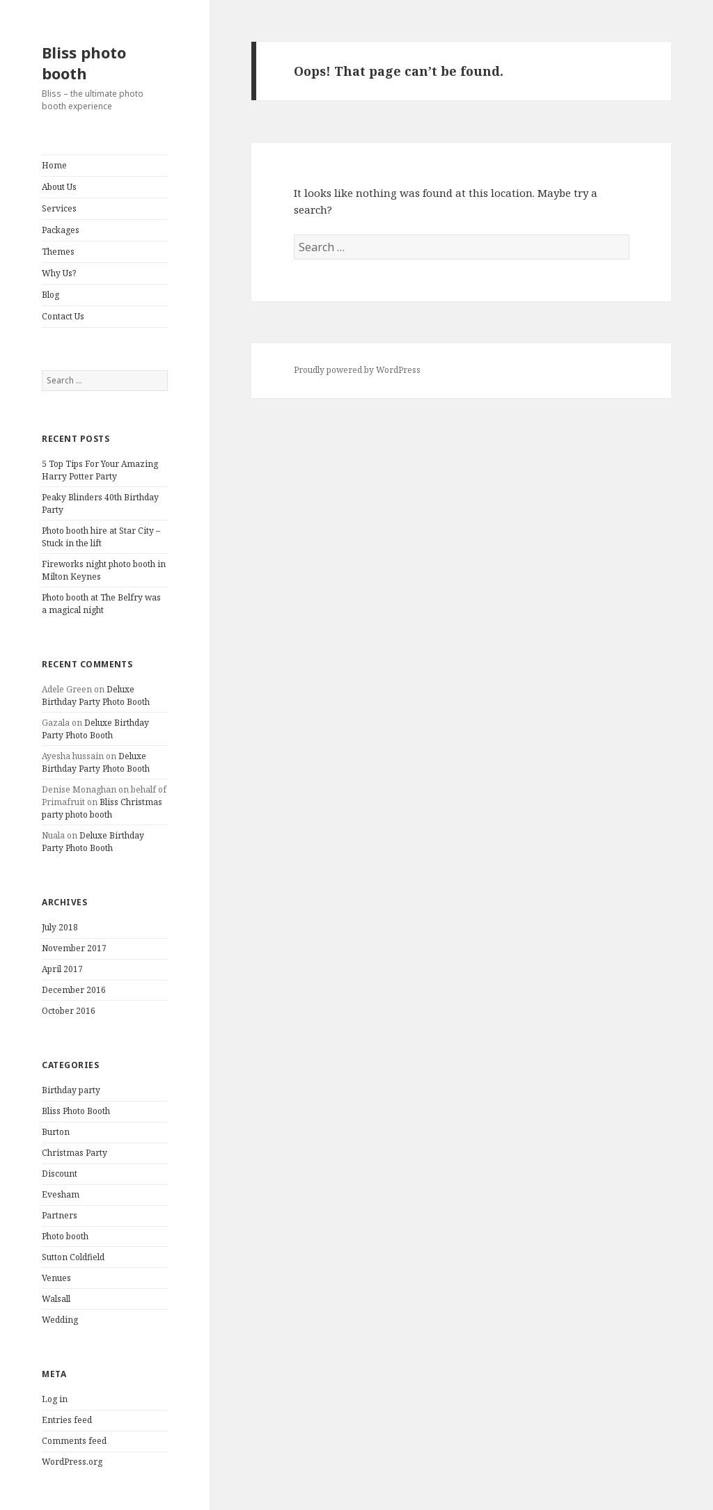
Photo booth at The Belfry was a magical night (101, 603)
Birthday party (71, 1090)
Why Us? (59, 273)
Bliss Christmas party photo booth (102, 808)
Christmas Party (74, 1153)
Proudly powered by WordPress (357, 370)
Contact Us (63, 316)
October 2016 (68, 1011)
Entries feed (67, 1420)
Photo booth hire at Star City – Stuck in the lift (101, 537)
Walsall (56, 1299)
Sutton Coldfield (73, 1257)
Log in (55, 1399)
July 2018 (60, 927)
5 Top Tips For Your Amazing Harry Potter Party (100, 470)
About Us (59, 187)
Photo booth (65, 1236)
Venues (56, 1278)
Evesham (60, 1194)
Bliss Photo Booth (76, 1111)
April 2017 (62, 969)
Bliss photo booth (84, 63)
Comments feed (74, 1441)
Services (59, 208)
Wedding (60, 1320)
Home (54, 165)
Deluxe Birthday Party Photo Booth (96, 695)
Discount (59, 1173)
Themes (58, 251)
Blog (50, 295)
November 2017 (74, 948)
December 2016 (74, 990)
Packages (60, 230)
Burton (56, 1132)
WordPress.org (72, 1462)
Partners (59, 1215)
